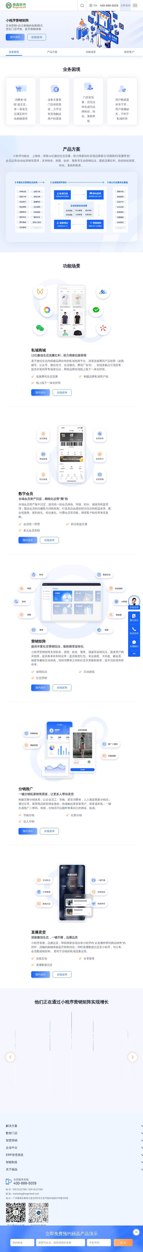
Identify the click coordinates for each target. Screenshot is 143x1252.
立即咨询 (122, 5)
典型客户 (125, 53)
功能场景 (89, 53)
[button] (10, 1063)
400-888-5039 (24, 1185)
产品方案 (53, 53)
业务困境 (17, 53)
